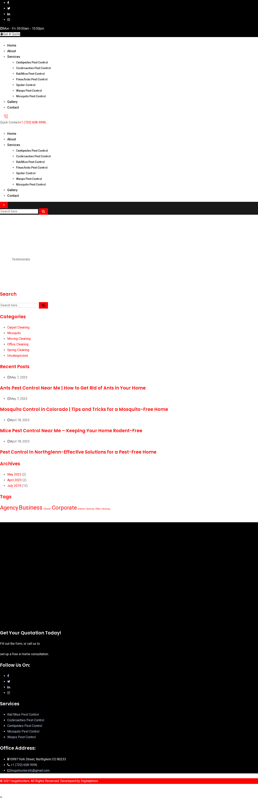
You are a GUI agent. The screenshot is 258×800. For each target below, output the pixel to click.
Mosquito (14, 333)
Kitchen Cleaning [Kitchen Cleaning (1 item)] (86, 509)
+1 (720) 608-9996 (32, 122)
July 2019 (14, 486)
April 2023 (14, 480)
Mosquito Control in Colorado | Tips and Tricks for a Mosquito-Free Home (84, 409)
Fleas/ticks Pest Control (32, 79)
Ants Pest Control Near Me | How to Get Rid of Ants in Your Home (73, 388)
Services (13, 57)
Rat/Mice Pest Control (30, 73)
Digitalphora (89, 781)
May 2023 (14, 474)
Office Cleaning (17, 344)
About (11, 51)
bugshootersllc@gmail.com (30, 770)
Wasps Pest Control (29, 90)
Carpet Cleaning (18, 327)
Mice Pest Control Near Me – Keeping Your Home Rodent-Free (71, 431)
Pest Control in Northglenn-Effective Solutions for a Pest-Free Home (78, 452)
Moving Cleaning (19, 339)
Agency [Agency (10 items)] (9, 507)
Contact (13, 107)
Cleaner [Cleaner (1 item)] (47, 509)
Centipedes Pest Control (32, 62)
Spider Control (25, 85)
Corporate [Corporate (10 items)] (64, 507)
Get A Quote (10, 34)
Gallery (12, 102)
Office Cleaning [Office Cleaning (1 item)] (102, 509)
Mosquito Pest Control (31, 96)
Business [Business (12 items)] (31, 507)
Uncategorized (17, 356)
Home (11, 45)
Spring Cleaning (18, 350)
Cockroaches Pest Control (33, 68)
